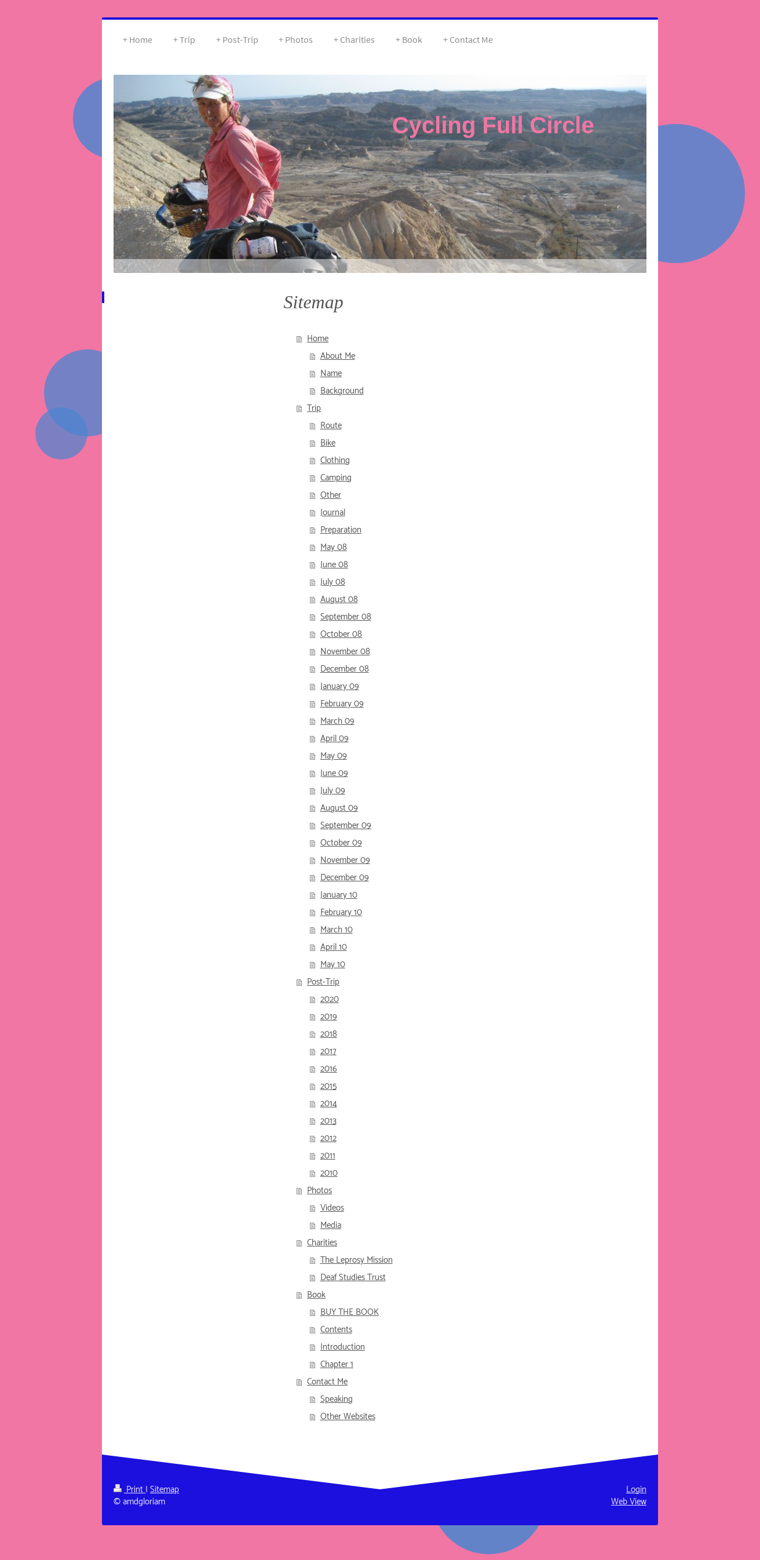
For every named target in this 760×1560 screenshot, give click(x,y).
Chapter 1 (336, 1364)
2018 (328, 1034)
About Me (337, 356)
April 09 (334, 738)
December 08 (344, 669)
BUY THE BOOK (349, 1312)
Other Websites (347, 1416)
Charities (322, 1242)
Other (330, 495)
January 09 (339, 686)
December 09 (344, 877)
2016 (328, 1069)
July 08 (332, 582)
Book (316, 1295)
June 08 (334, 564)
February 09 (342, 704)
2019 (328, 1016)
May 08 (333, 547)
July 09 (332, 790)
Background (342, 391)
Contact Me (327, 1382)
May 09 (333, 756)
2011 (327, 1156)
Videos (332, 1208)
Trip (314, 408)
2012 (328, 1138)
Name (331, 373)
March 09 (337, 721)
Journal (332, 512)
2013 (328, 1121)
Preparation (340, 530)
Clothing (335, 460)
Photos (319, 1190)
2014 (328, 1103)
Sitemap (164, 1489)
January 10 (338, 895)
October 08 (341, 634)
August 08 (339, 599)
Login (636, 1489)
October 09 (341, 843)
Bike (327, 443)
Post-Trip (323, 982)
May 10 (332, 964)
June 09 (334, 773)
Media (330, 1225)
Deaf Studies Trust (353, 1277)
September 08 (345, 617)
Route (331, 425)
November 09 (345, 860)
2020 (329, 999)
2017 (328, 1051)
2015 (328, 1086)
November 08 (345, 651)
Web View (628, 1502)
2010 (329, 1173)
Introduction (342, 1347)
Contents (336, 1329)
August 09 (339, 808)
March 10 (336, 930)
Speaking (336, 1399)
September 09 (345, 825)
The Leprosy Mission (356, 1260)
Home (317, 338)
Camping (336, 478)
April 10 (333, 947)
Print (129, 1489)
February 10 (341, 912)
